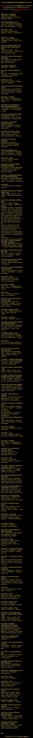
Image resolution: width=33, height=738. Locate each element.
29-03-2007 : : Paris (6, 29)
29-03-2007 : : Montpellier (8, 65)
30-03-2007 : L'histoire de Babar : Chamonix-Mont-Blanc (10, 164)
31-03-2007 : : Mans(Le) (8, 426)
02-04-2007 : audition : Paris (9, 601)
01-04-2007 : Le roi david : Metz (10, 495)
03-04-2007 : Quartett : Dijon (9, 700)
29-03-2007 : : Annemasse (8, 14)
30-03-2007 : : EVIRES (7, 284)
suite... (2, 733)
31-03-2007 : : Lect (6, 432)
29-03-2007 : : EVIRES (7, 97)
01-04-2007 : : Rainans (7, 523)
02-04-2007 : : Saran (6, 676)
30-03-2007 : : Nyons (7, 158)
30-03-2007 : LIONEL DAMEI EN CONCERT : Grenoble (11, 241)
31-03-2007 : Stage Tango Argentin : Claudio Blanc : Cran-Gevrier (11, 486)
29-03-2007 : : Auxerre (7, 37)
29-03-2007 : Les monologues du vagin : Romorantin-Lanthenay (10, 105)
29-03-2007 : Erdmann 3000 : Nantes (11, 114)
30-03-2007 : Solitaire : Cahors (9, 309)
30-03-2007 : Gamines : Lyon (9, 150)
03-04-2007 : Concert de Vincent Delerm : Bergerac (10, 713)
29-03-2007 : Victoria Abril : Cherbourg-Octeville (9, 122)
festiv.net (8, 736)
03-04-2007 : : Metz (6, 681)
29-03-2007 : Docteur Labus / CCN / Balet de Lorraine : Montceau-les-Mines (11, 47)
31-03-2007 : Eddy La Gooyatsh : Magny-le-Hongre (10, 349)
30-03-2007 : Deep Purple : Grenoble (11, 259)
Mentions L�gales (23, 736)
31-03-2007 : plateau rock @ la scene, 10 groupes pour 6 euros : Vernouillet (11, 375)
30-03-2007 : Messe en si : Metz (10, 131)
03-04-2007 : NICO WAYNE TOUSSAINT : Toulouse (9, 722)
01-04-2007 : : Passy (6, 593)
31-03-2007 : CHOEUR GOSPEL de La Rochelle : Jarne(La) (11, 466)
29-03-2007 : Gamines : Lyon (9, 22)
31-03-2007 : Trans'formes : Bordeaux (11, 384)
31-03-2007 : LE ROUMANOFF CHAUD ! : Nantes (10, 449)
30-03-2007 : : (5, 184)
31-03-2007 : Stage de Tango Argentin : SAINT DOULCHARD (11, 322)
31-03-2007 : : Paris (6, 457)
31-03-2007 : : (5, 340)
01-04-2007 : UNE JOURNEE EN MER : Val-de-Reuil (10, 530)
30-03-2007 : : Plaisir (7, 276)
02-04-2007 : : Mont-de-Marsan (10, 636)
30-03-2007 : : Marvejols (8, 317)
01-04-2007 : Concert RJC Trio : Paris (11, 548)
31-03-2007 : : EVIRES (7, 440)
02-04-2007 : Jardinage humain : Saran (12, 670)
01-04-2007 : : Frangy (7, 539)
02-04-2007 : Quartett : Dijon (9, 607)
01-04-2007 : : (5, 587)
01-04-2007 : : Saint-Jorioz (8, 514)
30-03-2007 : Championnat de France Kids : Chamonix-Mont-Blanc (11, 175)
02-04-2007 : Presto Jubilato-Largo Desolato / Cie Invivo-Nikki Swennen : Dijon (11, 614)
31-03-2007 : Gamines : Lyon (9, 332)
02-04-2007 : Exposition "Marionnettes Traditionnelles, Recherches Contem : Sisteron (9, 625)
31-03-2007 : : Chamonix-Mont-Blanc (11, 359)
